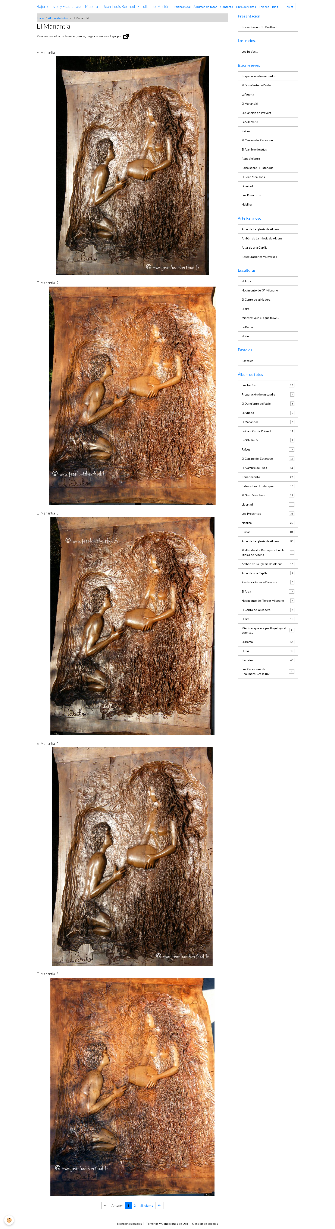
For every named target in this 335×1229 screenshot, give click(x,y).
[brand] (103, 6)
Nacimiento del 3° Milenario (260, 290)
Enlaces (264, 7)
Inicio (40, 18)
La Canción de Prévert (256, 112)
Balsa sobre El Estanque (257, 168)
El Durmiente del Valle (256, 85)
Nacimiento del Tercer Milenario (268, 601)
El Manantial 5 (48, 974)
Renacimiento (251, 158)
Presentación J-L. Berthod (259, 27)
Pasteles (247, 360)
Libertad (247, 186)
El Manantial (46, 52)
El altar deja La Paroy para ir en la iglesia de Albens (268, 552)
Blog (275, 7)
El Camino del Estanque (257, 140)
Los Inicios (268, 385)
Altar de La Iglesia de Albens (260, 229)
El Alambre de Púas (268, 468)
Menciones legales (129, 1223)
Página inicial (182, 7)
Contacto (226, 7)
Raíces (246, 131)
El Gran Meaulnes (253, 177)
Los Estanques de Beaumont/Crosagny (268, 671)
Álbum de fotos (58, 18)
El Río (245, 336)
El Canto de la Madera (256, 299)
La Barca (247, 327)
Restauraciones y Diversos (259, 256)
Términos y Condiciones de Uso (167, 1223)
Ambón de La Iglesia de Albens (262, 238)
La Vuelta (248, 94)
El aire (246, 308)
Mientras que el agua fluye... (260, 318)
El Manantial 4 (48, 743)
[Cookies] (9, 1220)
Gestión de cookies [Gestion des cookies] (205, 1223)
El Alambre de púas (254, 149)
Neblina (247, 204)
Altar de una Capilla (254, 247)
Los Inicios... (250, 51)
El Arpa (246, 281)
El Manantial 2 (48, 283)
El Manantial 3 (48, 513)
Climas (268, 532)
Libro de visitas (246, 7)
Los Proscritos (251, 195)
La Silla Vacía (250, 122)
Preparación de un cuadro (259, 76)
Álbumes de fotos (205, 7)
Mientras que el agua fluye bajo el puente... (268, 630)
